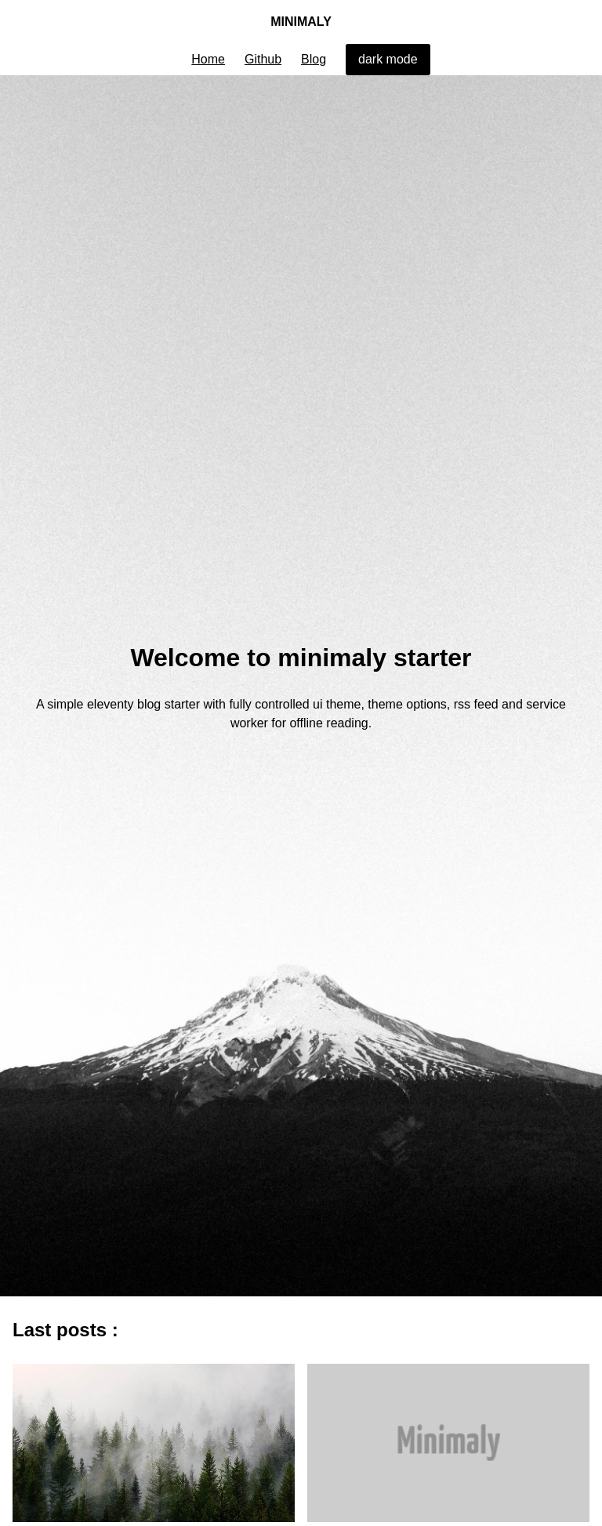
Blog (313, 59)
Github (263, 59)
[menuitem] (208, 59)
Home (208, 59)
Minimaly (301, 26)
